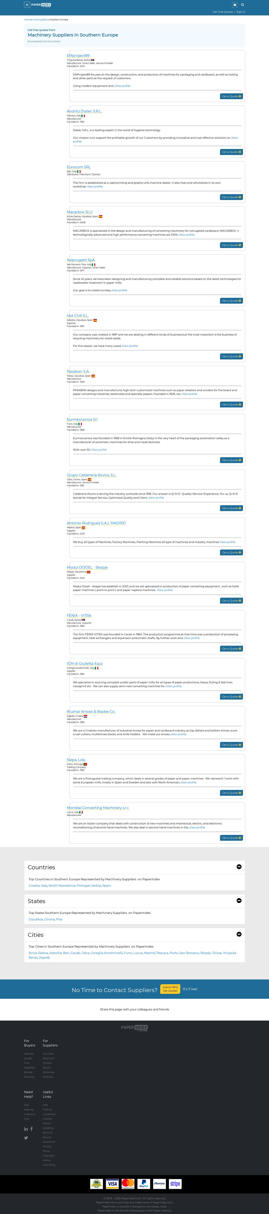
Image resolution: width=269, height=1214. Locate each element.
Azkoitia (56, 953)
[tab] (134, 867)
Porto (174, 953)
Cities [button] (134, 934)
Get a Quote (231, 96)
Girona (49, 919)
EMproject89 (78, 56)
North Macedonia (62, 885)
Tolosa (217, 953)
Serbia (96, 885)
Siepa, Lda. (76, 760)
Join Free (48, 1053)
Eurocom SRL (79, 167)
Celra (85, 953)
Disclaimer (49, 1141)
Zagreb (44, 957)
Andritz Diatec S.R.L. (84, 111)
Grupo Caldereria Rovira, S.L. (91, 475)
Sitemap (29, 1109)
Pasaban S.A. (78, 372)
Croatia (34, 885)
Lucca (138, 953)
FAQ (26, 1104)
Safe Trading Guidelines (49, 1109)
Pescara (162, 953)
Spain (106, 885)
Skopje (205, 953)
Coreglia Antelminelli (107, 953)
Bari (66, 953)
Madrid (149, 953)
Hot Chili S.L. (78, 316)
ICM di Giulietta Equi (84, 664)
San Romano (189, 953)
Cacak (75, 953)
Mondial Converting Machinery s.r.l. (98, 808)
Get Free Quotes (223, 11)
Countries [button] (134, 867)
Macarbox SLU (79, 212)
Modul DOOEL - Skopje (87, 567)
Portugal (83, 885)
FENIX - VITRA (79, 616)
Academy (48, 1127)
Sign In (240, 11)
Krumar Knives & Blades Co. (91, 712)
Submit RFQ (170, 989)
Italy (44, 885)
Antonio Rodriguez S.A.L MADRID (96, 523)
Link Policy (49, 1164)
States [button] (134, 901)
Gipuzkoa (36, 919)
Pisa (59, 919)
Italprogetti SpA (81, 260)
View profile (122, 86)
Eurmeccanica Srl (82, 420)
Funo (128, 953)
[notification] (235, 4)
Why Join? (49, 1058)
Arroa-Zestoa (38, 953)
